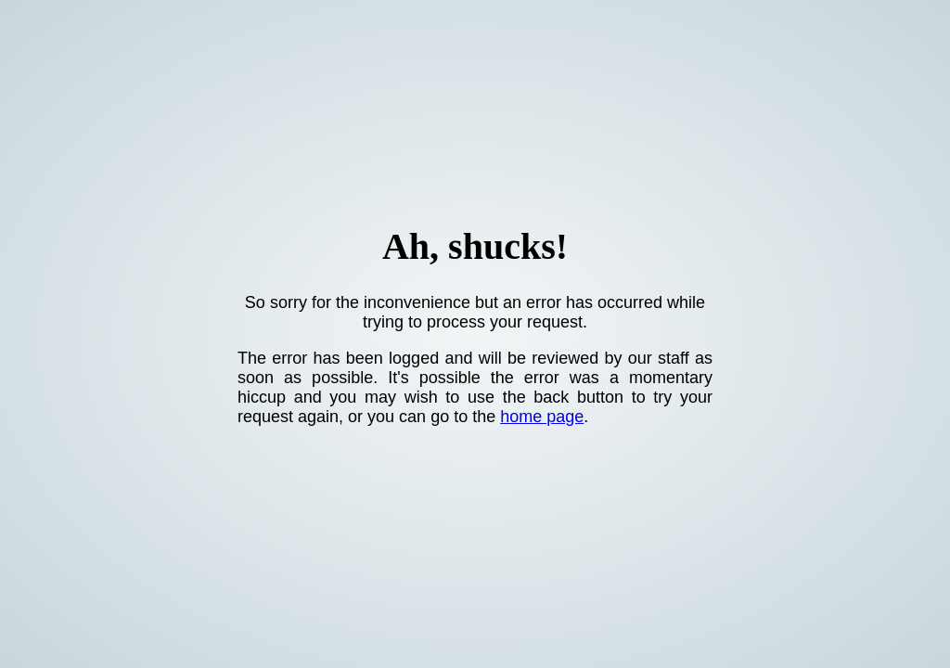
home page (542, 416)
